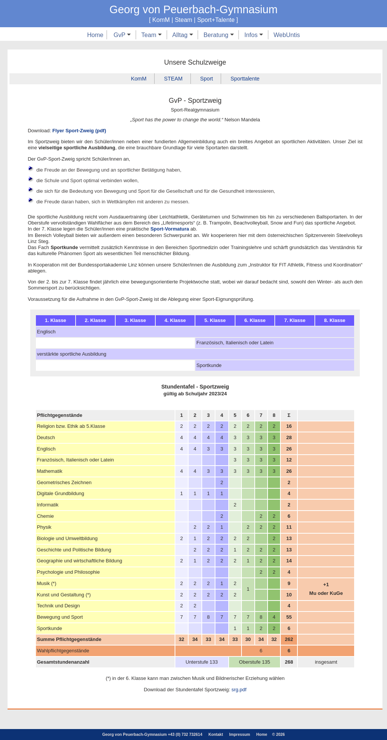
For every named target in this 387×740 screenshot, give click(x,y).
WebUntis (287, 34)
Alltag (182, 34)
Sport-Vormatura (169, 229)
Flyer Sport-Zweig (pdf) (79, 130)
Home (95, 34)
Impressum (239, 734)
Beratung (218, 34)
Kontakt (215, 734)
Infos (253, 34)
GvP (122, 34)
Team (151, 34)
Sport (206, 79)
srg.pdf (238, 689)
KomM (138, 79)
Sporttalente (245, 79)
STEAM (173, 79)
